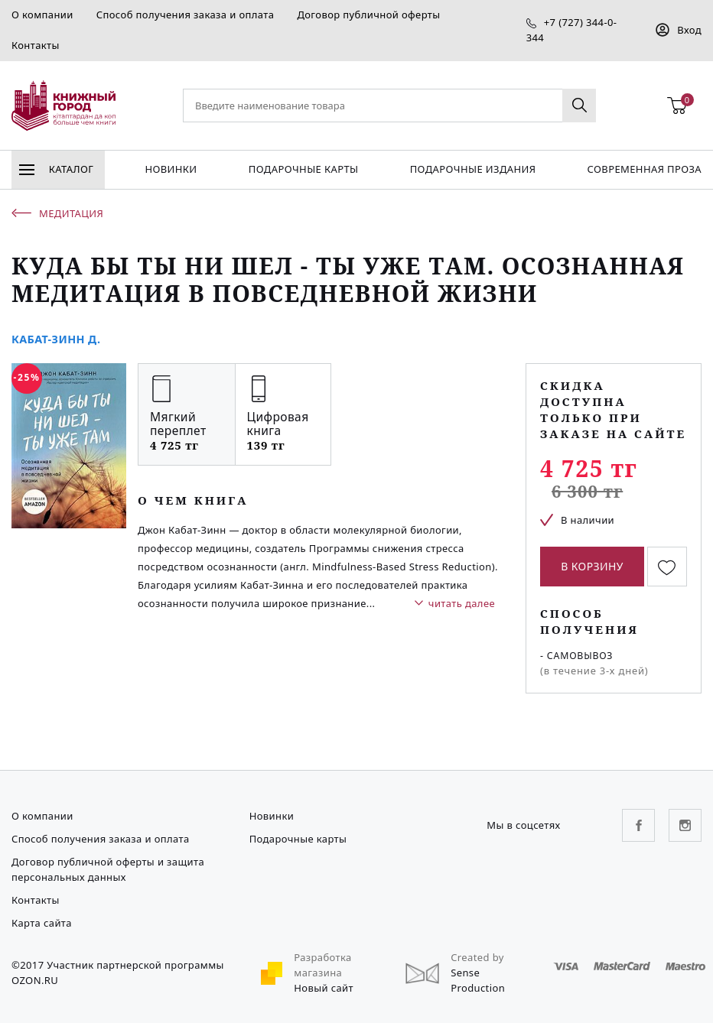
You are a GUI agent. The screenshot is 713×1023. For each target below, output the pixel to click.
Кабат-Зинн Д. (55, 339)
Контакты (35, 45)
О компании (42, 14)
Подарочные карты (304, 169)
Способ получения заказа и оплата (185, 14)
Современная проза (645, 169)
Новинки (171, 169)
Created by (477, 957)
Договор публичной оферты (368, 14)
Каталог (56, 169)
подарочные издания (473, 169)
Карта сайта (41, 923)
